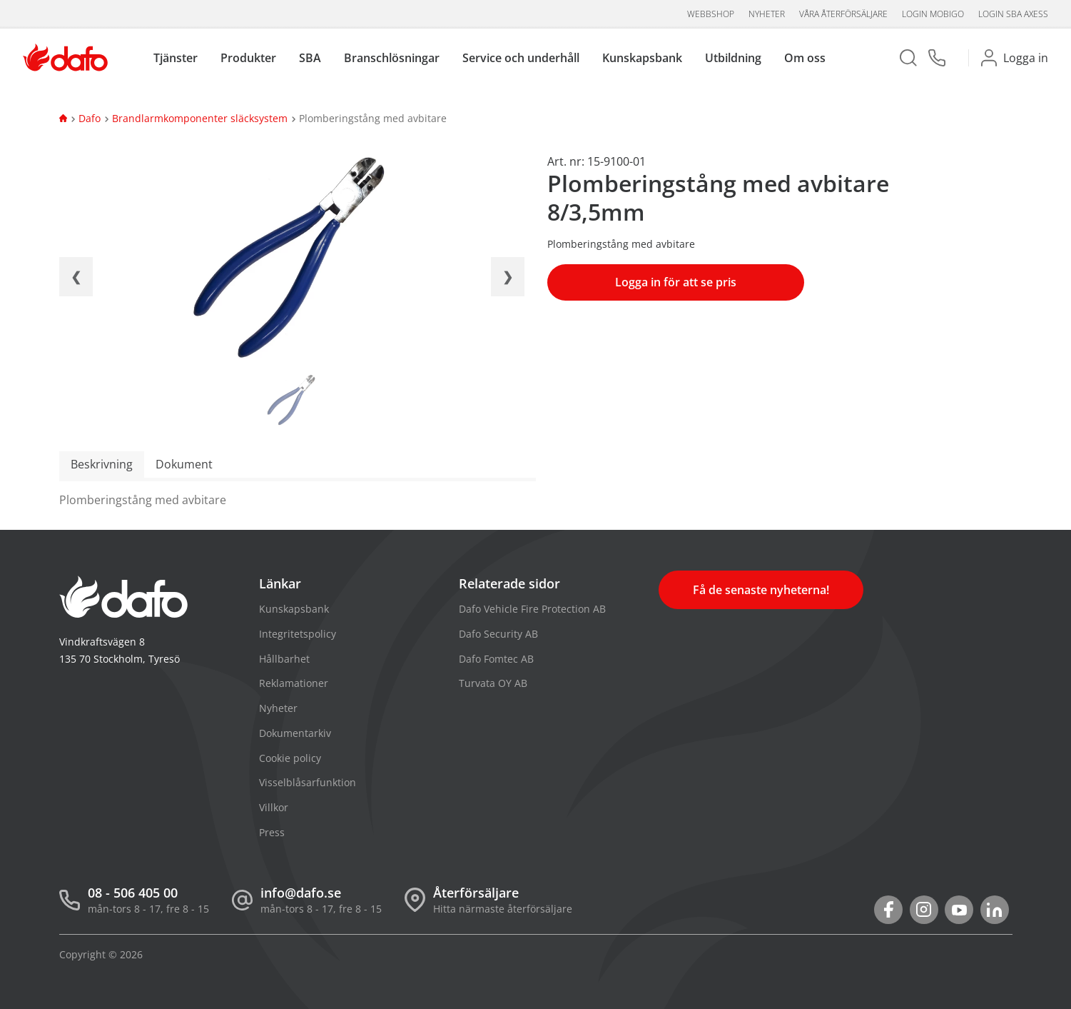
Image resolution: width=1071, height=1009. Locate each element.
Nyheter (766, 14)
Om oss (805, 58)
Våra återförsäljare (843, 14)
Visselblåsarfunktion (307, 782)
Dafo (89, 118)
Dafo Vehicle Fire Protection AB (532, 609)
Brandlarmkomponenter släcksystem (200, 118)
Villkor (273, 807)
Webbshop (710, 14)
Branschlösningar (392, 58)
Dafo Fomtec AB (496, 659)
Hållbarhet (284, 659)
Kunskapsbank (642, 58)
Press (272, 832)
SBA (310, 58)
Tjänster (175, 58)
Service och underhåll (520, 58)
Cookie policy (290, 758)
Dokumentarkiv (295, 733)
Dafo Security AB (498, 634)
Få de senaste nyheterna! (761, 590)
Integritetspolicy (297, 634)
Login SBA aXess (1013, 14)
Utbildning (733, 58)
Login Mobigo (933, 14)
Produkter (248, 58)
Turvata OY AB (493, 683)
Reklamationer (293, 683)
